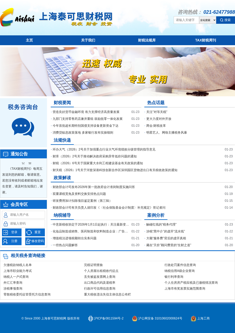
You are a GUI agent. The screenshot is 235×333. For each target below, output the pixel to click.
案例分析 (155, 215)
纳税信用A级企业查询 (179, 270)
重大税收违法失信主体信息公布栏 (107, 294)
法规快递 (62, 140)
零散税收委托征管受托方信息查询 (27, 294)
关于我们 (88, 40)
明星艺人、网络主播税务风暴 (166, 132)
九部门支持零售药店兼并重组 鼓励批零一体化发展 (87, 118)
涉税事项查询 (13, 288)
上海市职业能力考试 (18, 270)
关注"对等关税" (156, 112)
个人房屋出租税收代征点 (101, 270)
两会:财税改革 (156, 125)
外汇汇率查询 (13, 282)
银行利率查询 (173, 276)
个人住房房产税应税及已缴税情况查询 (191, 282)
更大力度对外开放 (158, 118)
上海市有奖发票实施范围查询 (184, 288)
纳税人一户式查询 (16, 276)
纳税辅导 (62, 215)
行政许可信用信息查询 (99, 288)
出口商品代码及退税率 (99, 282)
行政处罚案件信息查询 (180, 265)
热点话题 (155, 102)
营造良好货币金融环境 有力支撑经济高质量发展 (86, 112)
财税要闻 (62, 102)
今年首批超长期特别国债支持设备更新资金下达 (85, 125)
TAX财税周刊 (205, 40)
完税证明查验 (93, 265)
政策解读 (62, 177)
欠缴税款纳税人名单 (18, 265)
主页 (29, 40)
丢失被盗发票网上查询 (99, 276)
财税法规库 (147, 40)
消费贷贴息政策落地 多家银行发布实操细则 (83, 132)
